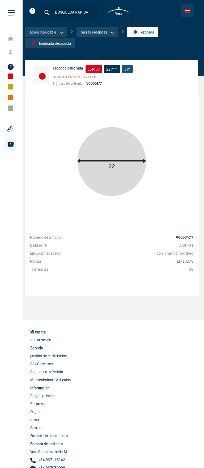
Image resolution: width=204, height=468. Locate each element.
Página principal (52, 385)
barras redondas (106, 34)
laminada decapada (59, 46)
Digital (44, 401)
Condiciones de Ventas (176, 457)
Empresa (46, 393)
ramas (44, 409)
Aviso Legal (185, 450)
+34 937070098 (136, 401)
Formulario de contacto (58, 425)
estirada (152, 34)
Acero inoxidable (55, 34)
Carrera (45, 417)
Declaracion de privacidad (150, 450)
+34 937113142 (136, 393)
